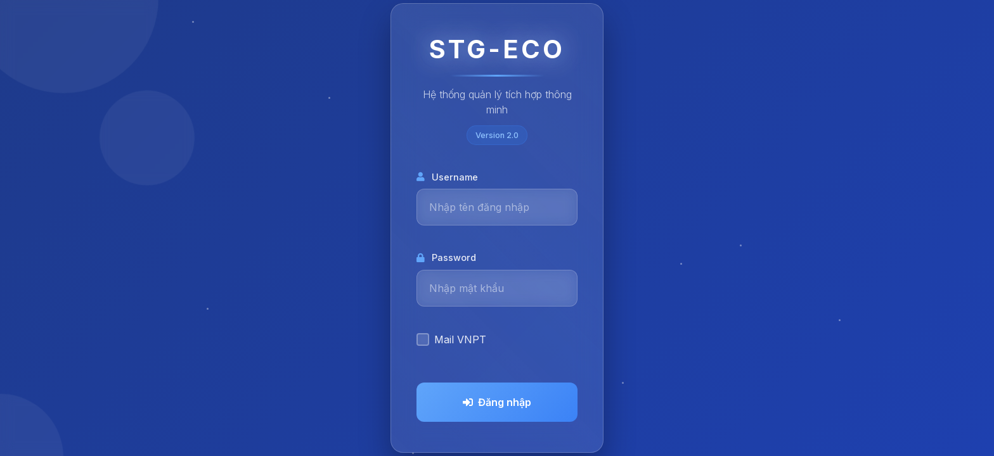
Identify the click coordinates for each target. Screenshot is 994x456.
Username (447, 177)
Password (446, 257)
